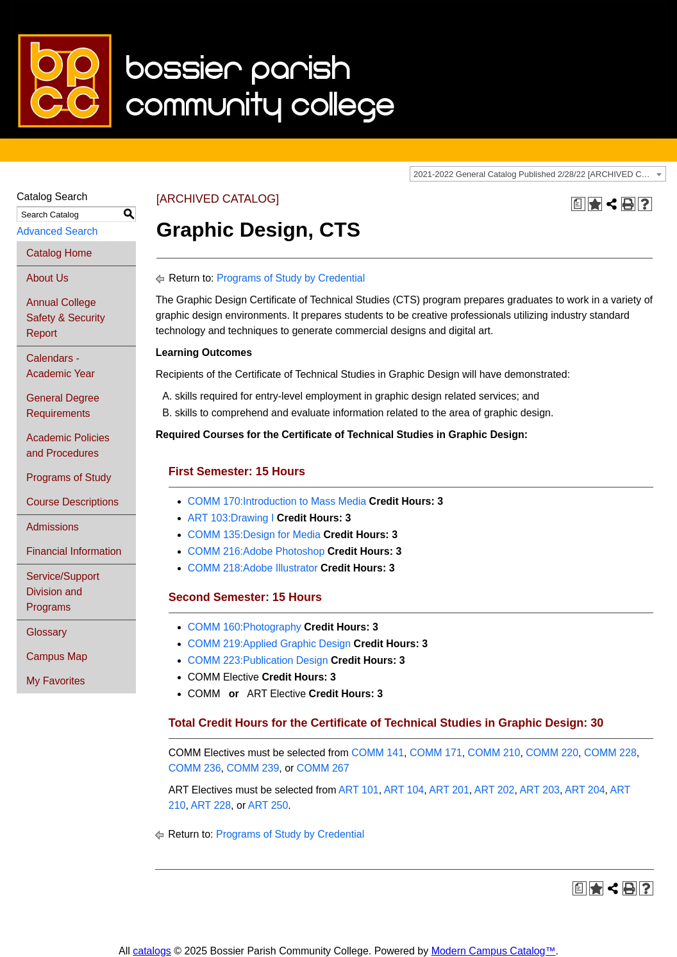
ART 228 (211, 805)
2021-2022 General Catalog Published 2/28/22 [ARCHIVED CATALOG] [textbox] (539, 174)
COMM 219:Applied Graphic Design (269, 643)
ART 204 (585, 789)
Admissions (52, 526)
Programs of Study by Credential (291, 278)
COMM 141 (377, 752)
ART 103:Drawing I (231, 517)
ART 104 (404, 789)
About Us (47, 278)
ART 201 (449, 789)
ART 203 (539, 789)
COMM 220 (552, 752)
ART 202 (494, 789)
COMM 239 (253, 768)
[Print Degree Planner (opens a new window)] (578, 204)
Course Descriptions (72, 501)
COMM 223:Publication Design (258, 660)
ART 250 (268, 805)
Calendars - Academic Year (60, 366)
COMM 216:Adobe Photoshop (256, 551)
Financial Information (74, 551)
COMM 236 (195, 768)
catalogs (152, 950)
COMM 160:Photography (244, 627)
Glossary (46, 632)
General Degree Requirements (62, 406)
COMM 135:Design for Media (254, 534)
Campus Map (56, 656)
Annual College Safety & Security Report (65, 318)
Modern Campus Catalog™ (493, 950)
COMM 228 (610, 752)
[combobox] (538, 174)
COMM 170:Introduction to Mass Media (277, 501)
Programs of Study (69, 477)
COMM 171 (436, 752)
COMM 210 (494, 752)
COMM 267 (323, 768)
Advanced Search (57, 231)
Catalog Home (59, 253)
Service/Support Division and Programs (62, 592)
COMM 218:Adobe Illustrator (253, 568)
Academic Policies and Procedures (68, 445)
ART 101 (358, 789)
